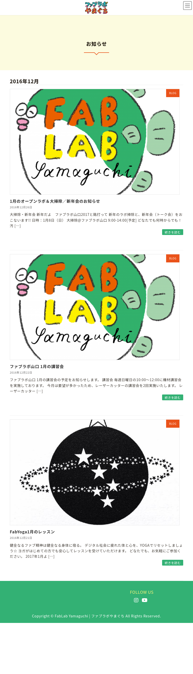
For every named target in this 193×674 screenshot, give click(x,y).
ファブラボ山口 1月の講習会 (37, 366)
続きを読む (173, 232)
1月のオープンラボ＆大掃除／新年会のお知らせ (55, 201)
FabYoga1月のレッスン (32, 532)
